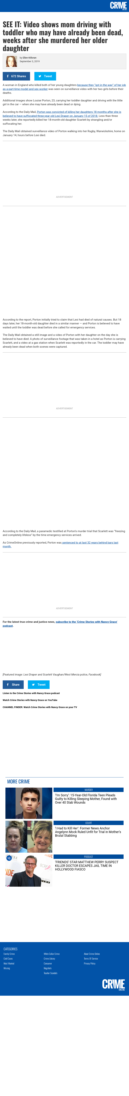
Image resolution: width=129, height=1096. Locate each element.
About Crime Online (92, 954)
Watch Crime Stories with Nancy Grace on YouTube (30, 700)
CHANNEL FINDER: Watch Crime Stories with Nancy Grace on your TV (40, 707)
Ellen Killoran (30, 57)
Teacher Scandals (50, 973)
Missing (7, 968)
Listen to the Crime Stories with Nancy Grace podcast (31, 693)
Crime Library (49, 958)
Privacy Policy (89, 963)
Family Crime (9, 954)
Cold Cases (8, 958)
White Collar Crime (52, 954)
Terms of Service (91, 958)
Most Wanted (9, 963)
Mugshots (48, 968)
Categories (10, 949)
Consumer (48, 963)
